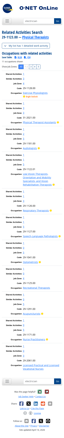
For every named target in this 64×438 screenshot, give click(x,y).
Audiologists (30, 148)
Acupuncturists (31, 313)
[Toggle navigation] (7, 21)
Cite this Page (37, 408)
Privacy (33, 425)
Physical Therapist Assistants (39, 122)
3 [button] (23, 78)
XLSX (18, 57)
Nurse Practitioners (34, 339)
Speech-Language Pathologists (40, 236)
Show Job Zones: (9, 66)
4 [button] (23, 83)
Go (57, 21)
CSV (27, 57)
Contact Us (40, 396)
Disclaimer (44, 425)
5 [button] (23, 138)
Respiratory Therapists (36, 210)
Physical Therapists (35, 37)
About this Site (22, 425)
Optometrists (30, 262)
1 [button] (23, 73)
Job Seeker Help (25, 396)
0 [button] (23, 247)
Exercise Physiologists (35, 92)
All (21, 66)
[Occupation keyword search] (38, 21)
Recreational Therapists (36, 287)
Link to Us (24, 408)
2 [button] (23, 134)
